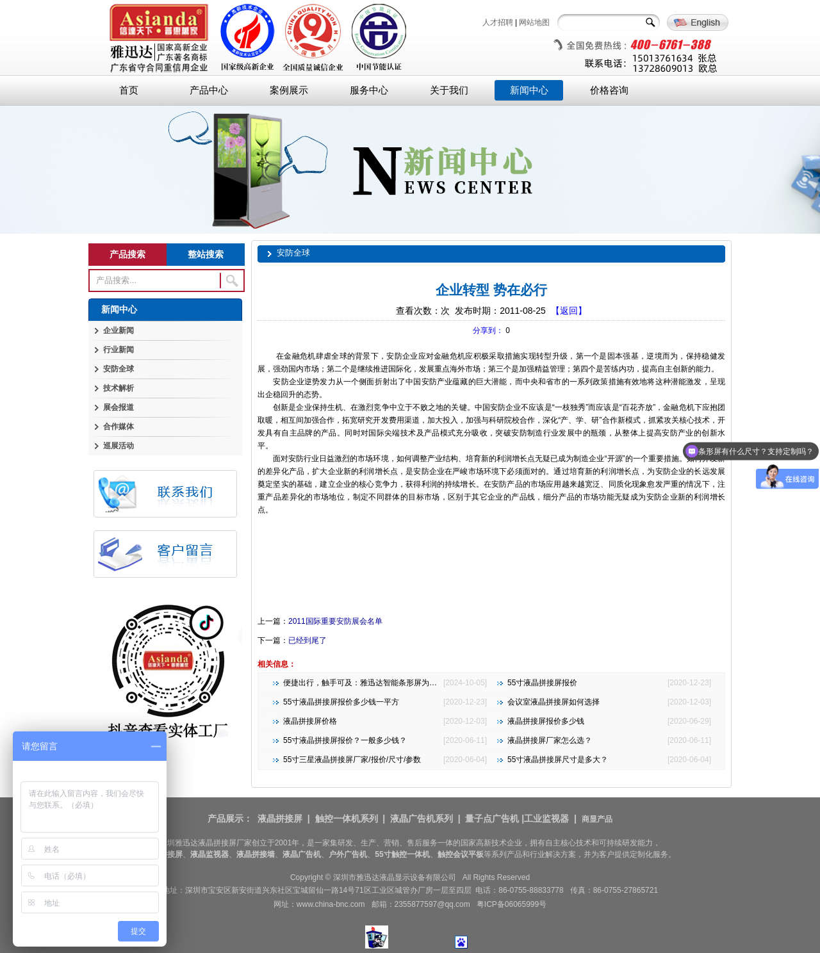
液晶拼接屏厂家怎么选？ (549, 740)
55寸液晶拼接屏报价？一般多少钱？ (345, 740)
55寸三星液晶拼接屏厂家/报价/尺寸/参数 (352, 759)
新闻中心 (529, 90)
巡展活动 (118, 445)
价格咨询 (609, 90)
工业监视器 (546, 818)
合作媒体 (118, 426)
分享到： (488, 330)
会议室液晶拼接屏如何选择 (553, 701)
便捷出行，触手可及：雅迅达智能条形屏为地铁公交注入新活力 (390, 682)
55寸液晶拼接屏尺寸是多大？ (557, 759)
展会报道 (118, 407)
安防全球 (118, 368)
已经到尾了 (307, 640)
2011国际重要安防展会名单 (335, 621)
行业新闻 (118, 349)
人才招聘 (497, 22)
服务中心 (369, 90)
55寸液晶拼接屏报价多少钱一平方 (341, 701)
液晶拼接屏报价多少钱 (545, 721)
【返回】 (569, 310)
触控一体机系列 (346, 818)
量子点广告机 (492, 818)
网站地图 (534, 22)
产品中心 (209, 90)
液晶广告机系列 (421, 818)
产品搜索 (127, 254)
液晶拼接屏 (280, 818)
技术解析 (118, 388)
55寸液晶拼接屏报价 (542, 682)
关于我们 (449, 90)
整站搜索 (206, 254)
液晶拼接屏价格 (310, 721)
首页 (128, 90)
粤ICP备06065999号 (511, 904)
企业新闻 (118, 330)
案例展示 (289, 90)
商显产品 (597, 819)
